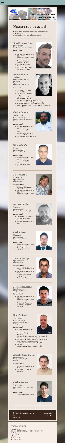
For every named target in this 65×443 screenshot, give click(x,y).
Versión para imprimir (20, 413)
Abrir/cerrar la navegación (32, 2)
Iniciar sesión (48, 413)
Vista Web (49, 415)
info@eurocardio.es (16, 439)
